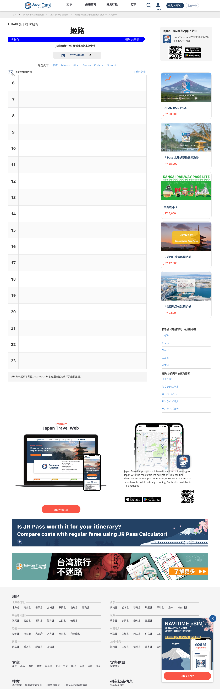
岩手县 (39, 607)
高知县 (50, 646)
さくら (165, 342)
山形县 (74, 607)
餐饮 (39, 666)
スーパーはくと (170, 393)
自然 (31, 666)
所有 (55, 65)
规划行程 (112, 4)
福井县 (50, 620)
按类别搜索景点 (33, 685)
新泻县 (15, 620)
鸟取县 (113, 633)
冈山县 (137, 633)
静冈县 (125, 620)
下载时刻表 (140, 71)
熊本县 (148, 646)
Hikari (76, 65)
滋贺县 (15, 633)
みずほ (165, 364)
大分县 (160, 646)
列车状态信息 (117, 685)
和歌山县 (75, 633)
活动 (81, 666)
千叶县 (160, 607)
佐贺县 (125, 646)
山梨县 (62, 620)
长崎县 (137, 646)
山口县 (160, 633)
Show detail (61, 510)
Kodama (98, 65)
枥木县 (125, 607)
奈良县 (62, 633)
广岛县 (148, 633)
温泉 (98, 666)
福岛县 (85, 607)
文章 (69, 4)
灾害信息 (115, 666)
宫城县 (50, 607)
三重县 (148, 620)
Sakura (87, 65)
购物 (73, 666)
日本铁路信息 (52, 685)
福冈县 (113, 646)
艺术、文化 (62, 666)
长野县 (74, 620)
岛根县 (125, 633)
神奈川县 (182, 607)
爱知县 (137, 620)
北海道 (15, 607)
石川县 (39, 620)
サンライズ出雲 (170, 408)
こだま (165, 357)
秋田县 (62, 607)
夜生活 (48, 666)
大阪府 (39, 633)
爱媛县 (39, 646)
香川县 (27, 646)
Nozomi (111, 65)
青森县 (27, 607)
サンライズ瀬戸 (170, 401)
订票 (133, 4)
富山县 (27, 620)
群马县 (137, 607)
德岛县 (15, 646)
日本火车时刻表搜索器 (75, 685)
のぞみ (165, 335)
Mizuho (65, 65)
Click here (187, 676)
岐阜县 (113, 620)
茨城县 (113, 607)
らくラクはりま (170, 386)
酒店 (90, 666)
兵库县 (50, 633)
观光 (14, 666)
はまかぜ (166, 379)
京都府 (27, 633)
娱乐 (22, 666)
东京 (170, 607)
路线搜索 (17, 685)
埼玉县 (148, 607)
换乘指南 (90, 4)
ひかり (165, 350)
